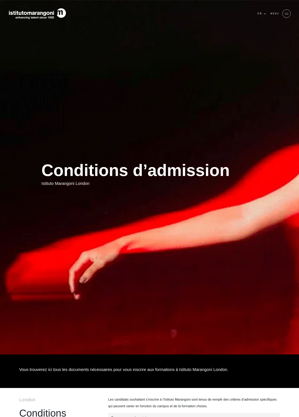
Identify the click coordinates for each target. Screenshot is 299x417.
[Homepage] (37, 13)
